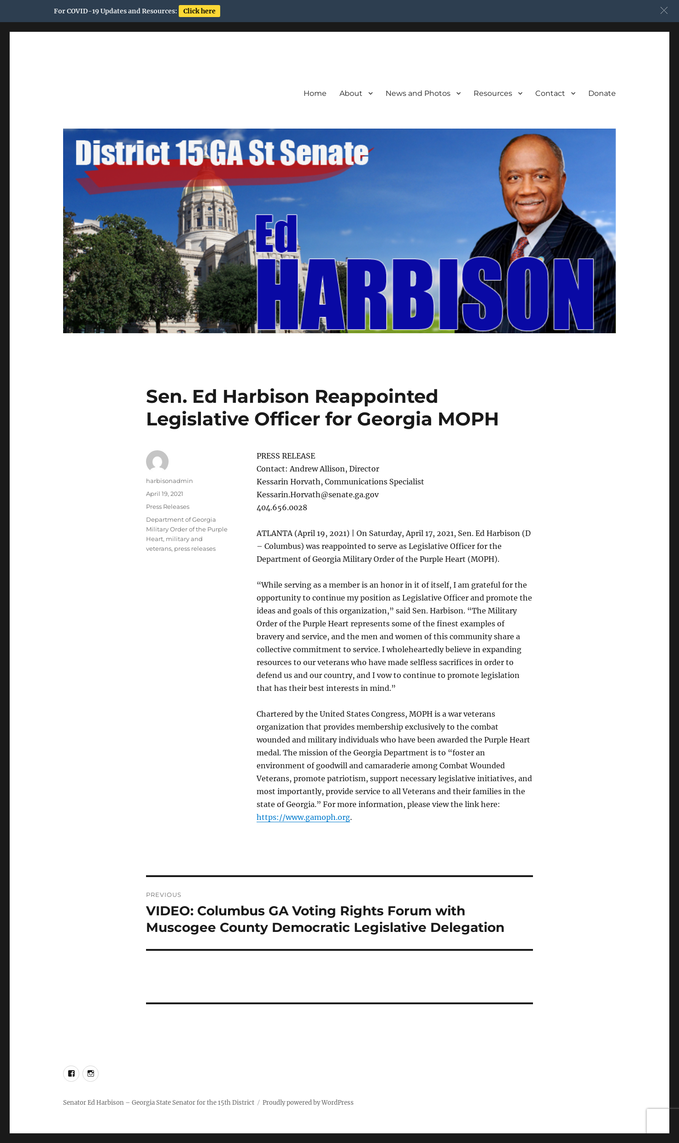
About (351, 93)
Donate (602, 93)
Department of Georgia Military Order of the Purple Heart (187, 529)
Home (315, 93)
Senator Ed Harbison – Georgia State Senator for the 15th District (158, 1103)
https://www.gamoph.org (303, 817)
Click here (199, 11)
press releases (195, 548)
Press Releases (167, 506)
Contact (550, 93)
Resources (493, 93)
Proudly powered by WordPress (308, 1103)
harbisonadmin (169, 480)
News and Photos (418, 93)
